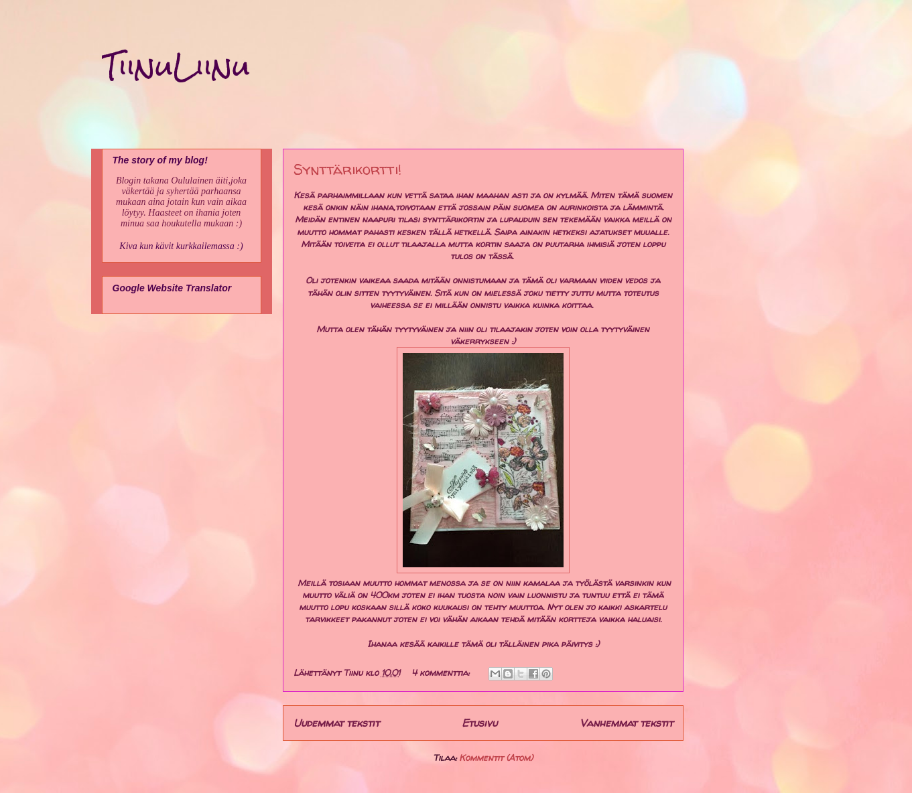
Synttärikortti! (347, 169)
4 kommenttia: (441, 672)
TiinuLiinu (176, 66)
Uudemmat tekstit (336, 723)
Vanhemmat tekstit (626, 723)
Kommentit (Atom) (496, 757)
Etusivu (479, 723)
